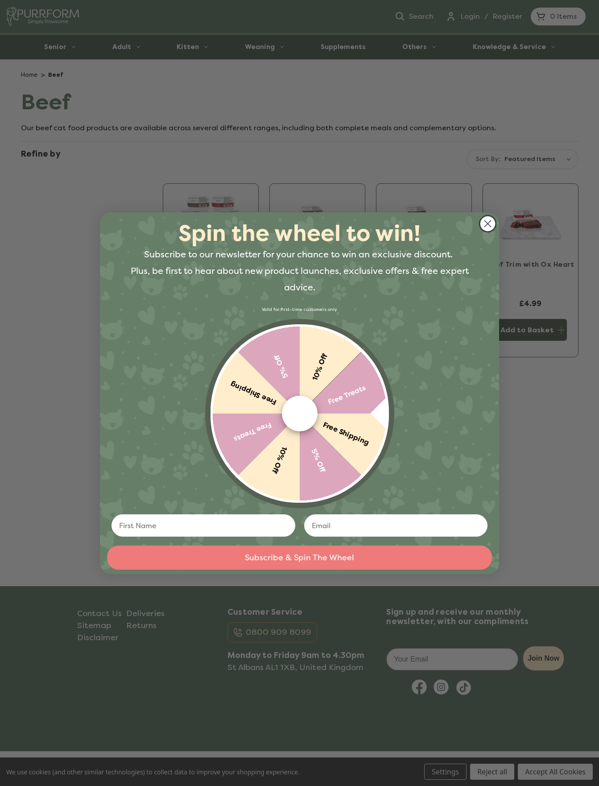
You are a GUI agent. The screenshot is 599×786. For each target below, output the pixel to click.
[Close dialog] (488, 224)
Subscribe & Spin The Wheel (299, 557)
